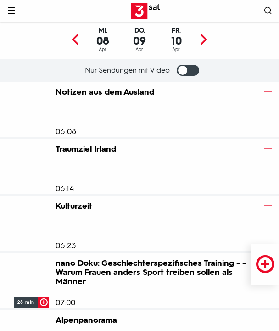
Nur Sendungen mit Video (142, 70)
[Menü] (11, 11)
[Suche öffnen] (268, 11)
